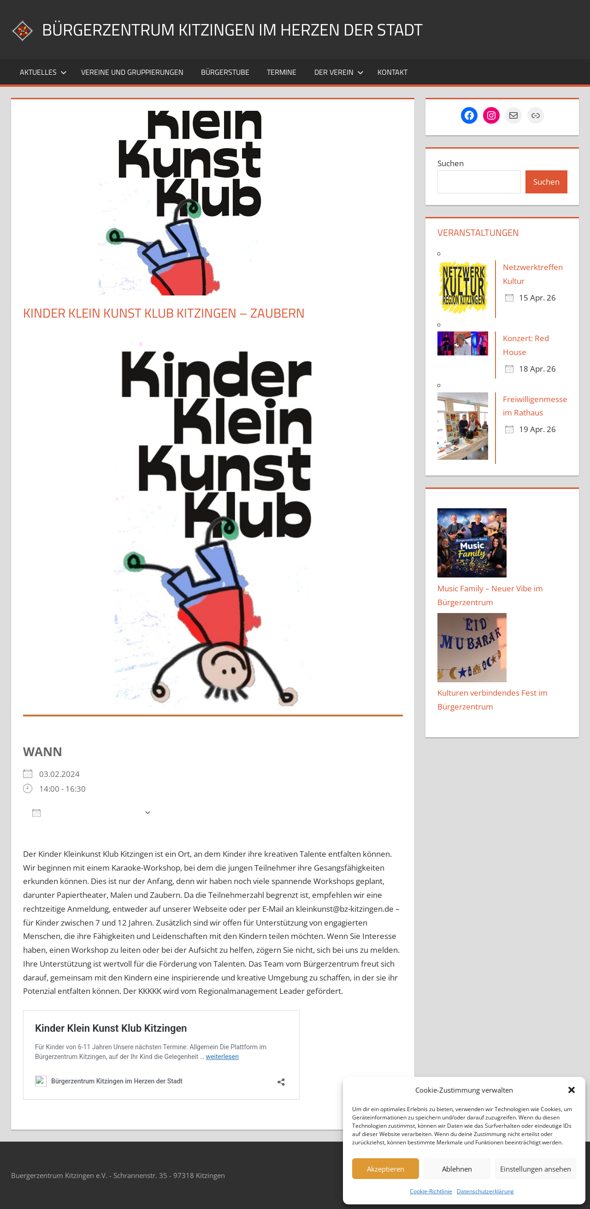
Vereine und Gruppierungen (132, 72)
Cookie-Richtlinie (431, 1191)
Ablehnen (457, 1168)
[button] (571, 1090)
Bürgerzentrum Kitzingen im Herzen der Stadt (232, 29)
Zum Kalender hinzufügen (86, 812)
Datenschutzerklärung (485, 1191)
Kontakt (392, 72)
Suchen (450, 163)
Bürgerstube (225, 72)
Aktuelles (43, 72)
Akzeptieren (385, 1168)
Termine (281, 72)
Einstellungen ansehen (535, 1168)
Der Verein (339, 72)
